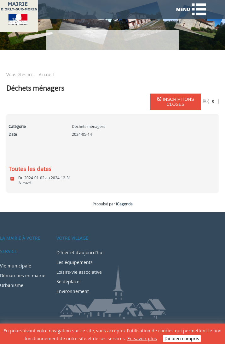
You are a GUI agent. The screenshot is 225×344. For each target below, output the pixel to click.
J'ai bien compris (181, 338)
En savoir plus (142, 338)
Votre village (72, 238)
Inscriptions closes (175, 102)
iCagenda (124, 203)
